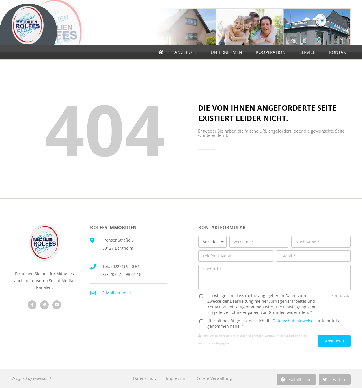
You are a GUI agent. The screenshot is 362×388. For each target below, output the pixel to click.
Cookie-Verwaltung (214, 378)
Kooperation (272, 52)
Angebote (186, 52)
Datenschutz (145, 378)
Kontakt (340, 52)
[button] (296, 379)
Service (308, 52)
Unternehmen (228, 52)
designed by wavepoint (31, 378)
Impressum (177, 378)
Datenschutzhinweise (293, 320)
